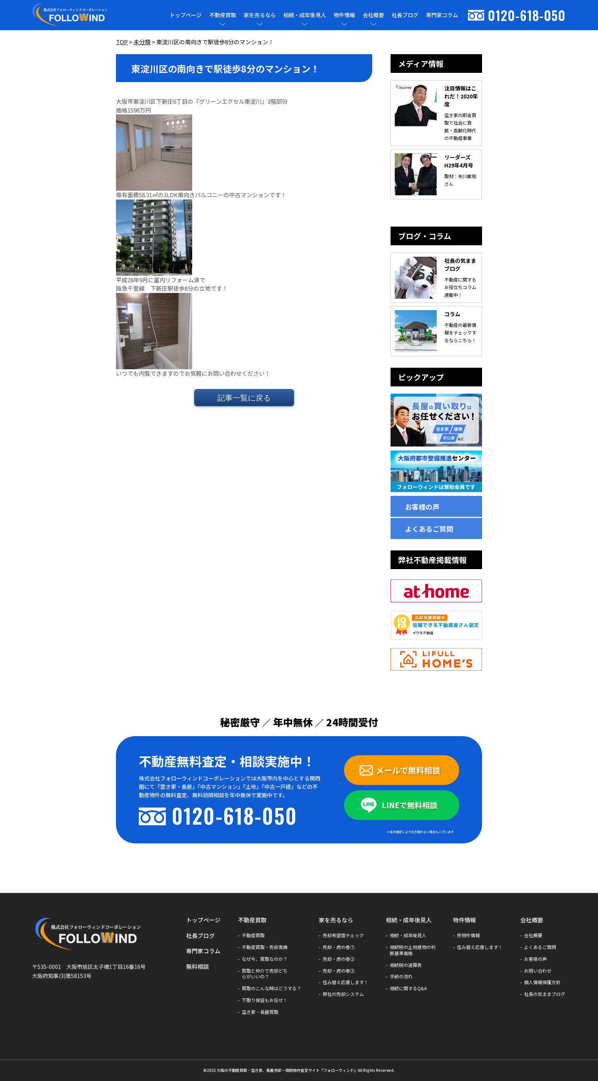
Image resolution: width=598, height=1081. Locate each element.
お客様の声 (422, 507)
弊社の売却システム (343, 994)
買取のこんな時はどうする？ (271, 988)
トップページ (186, 15)
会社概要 (373, 15)
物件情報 (344, 15)
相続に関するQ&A (408, 988)
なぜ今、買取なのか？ (265, 959)
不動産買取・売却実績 (265, 947)
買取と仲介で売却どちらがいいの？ (265, 974)
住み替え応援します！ (345, 982)
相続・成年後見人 (304, 15)
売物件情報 (468, 935)
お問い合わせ (537, 971)
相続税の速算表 (406, 965)
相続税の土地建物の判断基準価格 (413, 950)
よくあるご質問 (429, 529)
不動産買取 (222, 15)
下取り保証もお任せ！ (265, 1000)
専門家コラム (442, 15)
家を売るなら (260, 15)
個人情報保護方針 (542, 982)
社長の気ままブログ (544, 994)
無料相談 (197, 966)
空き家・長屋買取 (260, 1012)
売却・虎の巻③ (339, 971)
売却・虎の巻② (339, 959)
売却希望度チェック (343, 935)
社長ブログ (405, 15)
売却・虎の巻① (339, 947)
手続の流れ (401, 976)
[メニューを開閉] (223, 24)
